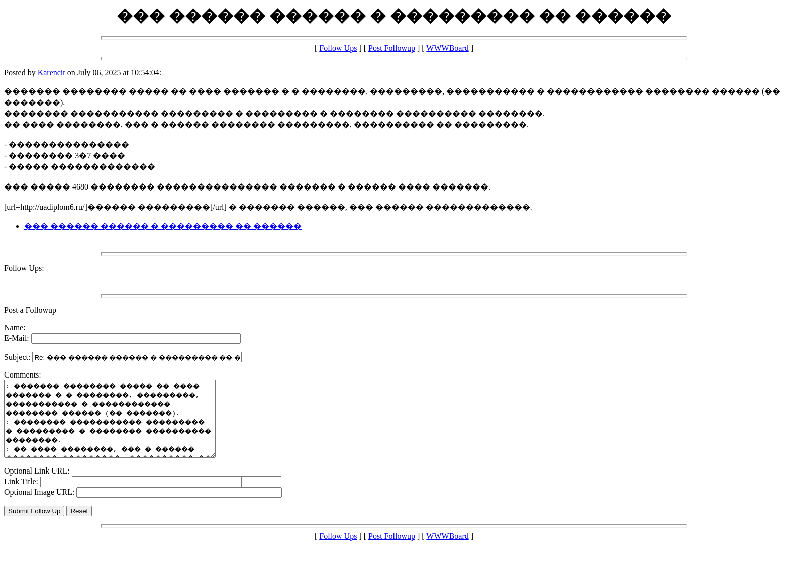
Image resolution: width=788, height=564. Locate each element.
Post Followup (391, 48)
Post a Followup (30, 310)
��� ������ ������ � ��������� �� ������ (163, 226)
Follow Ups (338, 48)
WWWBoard (447, 48)
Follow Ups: (24, 268)
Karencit (51, 72)
